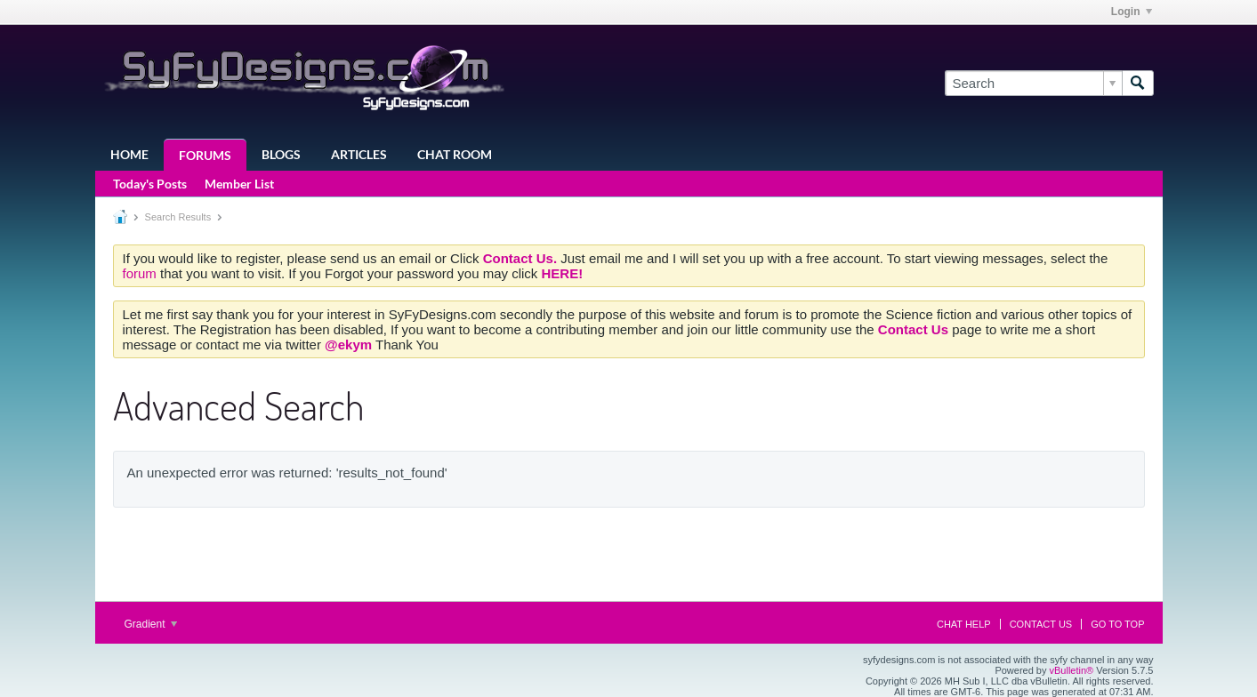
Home (129, 154)
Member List (239, 183)
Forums (205, 155)
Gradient (151, 624)
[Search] (1033, 83)
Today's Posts (150, 183)
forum (142, 273)
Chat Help (964, 624)
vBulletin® (1072, 670)
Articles (359, 154)
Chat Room (454, 154)
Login (1131, 11)
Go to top (1117, 624)
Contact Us (1041, 624)
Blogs (281, 154)
